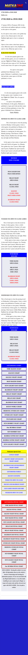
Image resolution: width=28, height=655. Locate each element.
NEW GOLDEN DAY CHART (14, 385)
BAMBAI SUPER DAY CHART (14, 436)
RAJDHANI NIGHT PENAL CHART (14, 539)
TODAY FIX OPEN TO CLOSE (14, 480)
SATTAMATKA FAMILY (14, 471)
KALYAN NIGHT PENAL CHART (14, 514)
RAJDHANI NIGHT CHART (14, 390)
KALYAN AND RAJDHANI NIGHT (14, 484)
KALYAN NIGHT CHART (14, 377)
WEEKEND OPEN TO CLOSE (14, 492)
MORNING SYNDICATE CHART (14, 411)
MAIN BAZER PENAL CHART (14, 518)
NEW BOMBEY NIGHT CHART (14, 423)
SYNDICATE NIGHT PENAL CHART (14, 543)
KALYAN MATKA (8, 53)
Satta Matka (14, 112)
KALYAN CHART (14, 373)
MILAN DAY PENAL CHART (14, 526)
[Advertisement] (14, 616)
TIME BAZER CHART (14, 369)
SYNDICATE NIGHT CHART (14, 415)
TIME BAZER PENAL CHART (14, 505)
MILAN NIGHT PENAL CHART (14, 530)
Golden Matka (17, 310)
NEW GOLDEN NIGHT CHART (14, 444)
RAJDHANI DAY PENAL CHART (14, 534)
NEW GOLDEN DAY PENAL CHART (14, 522)
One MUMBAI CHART (14, 427)
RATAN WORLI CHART (14, 406)
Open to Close (11, 61)
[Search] (26, 3)
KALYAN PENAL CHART (14, 509)
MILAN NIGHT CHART (14, 394)
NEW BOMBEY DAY (14, 432)
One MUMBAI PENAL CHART (14, 566)
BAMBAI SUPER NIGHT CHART (14, 440)
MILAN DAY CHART (14, 398)
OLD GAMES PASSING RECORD (14, 488)
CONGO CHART (14, 455)
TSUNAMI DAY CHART (14, 419)
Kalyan (7, 236)
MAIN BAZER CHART (14, 381)
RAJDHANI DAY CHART (14, 402)
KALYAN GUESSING (14, 476)
